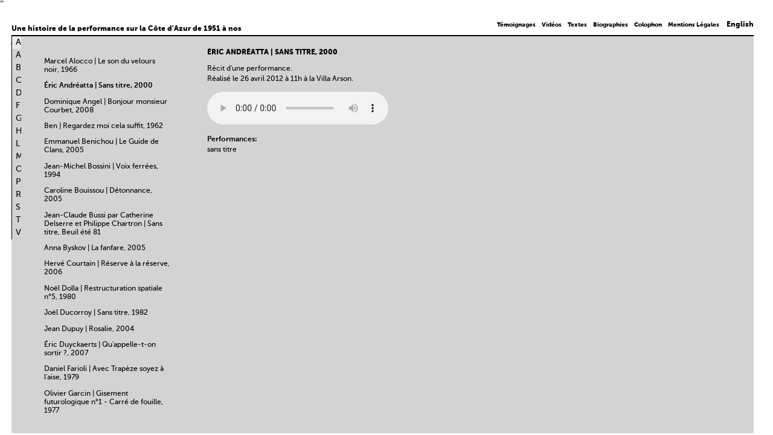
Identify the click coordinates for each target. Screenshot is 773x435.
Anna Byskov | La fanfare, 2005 (95, 248)
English (740, 24)
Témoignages (516, 25)
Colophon (648, 25)
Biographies (610, 25)
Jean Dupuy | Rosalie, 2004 (89, 329)
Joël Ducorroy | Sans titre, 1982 (96, 313)
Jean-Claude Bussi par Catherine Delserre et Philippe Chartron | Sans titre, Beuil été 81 (103, 224)
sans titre (222, 149)
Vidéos (552, 25)
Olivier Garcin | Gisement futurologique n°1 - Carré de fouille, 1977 (103, 402)
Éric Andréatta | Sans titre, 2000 (98, 85)
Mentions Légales (693, 25)
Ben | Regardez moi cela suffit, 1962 (103, 126)
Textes (577, 25)
